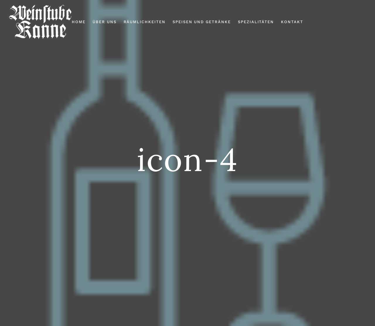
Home (79, 22)
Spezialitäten (256, 22)
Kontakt (292, 22)
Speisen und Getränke (202, 22)
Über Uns (105, 22)
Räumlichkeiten (145, 22)
